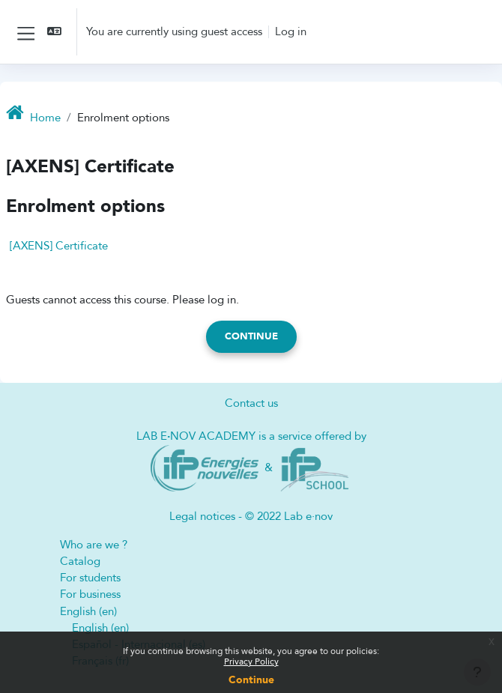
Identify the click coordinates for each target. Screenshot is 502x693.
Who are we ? (93, 544)
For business (90, 594)
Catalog (80, 561)
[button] (55, 31)
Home (45, 117)
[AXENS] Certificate (59, 245)
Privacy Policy (251, 662)
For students (90, 577)
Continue (251, 680)
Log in (290, 31)
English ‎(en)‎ (88, 611)
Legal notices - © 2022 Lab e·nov (251, 516)
